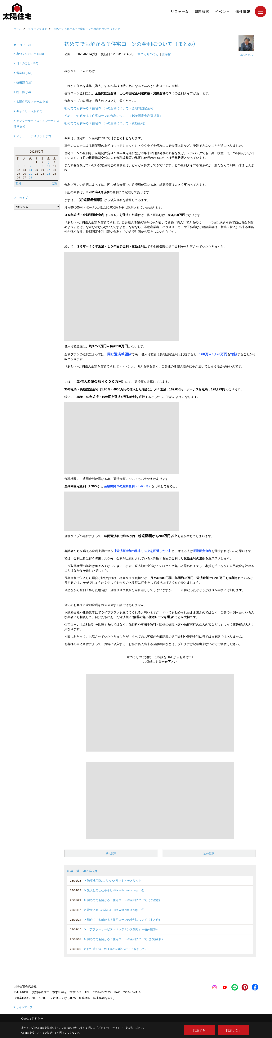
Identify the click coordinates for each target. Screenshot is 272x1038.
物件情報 (242, 11)
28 (30, 177)
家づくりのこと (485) (30, 53)
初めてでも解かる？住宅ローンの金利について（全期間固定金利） (110, 108)
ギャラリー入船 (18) (29, 111)
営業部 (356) (24, 72)
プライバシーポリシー (110, 1027)
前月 (18, 183)
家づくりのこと (148, 54)
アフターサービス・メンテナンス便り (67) (37, 123)
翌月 (55, 183)
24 (48, 173)
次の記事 (208, 853)
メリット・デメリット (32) (33, 136)
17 (48, 169)
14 (30, 169)
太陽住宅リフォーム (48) (32, 101)
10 (48, 166)
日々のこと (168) (27, 63)
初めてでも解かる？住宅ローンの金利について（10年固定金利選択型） (113, 115)
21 (30, 173)
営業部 (166, 54)
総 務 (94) (23, 92)
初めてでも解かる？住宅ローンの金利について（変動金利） (105, 123)
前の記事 (111, 853)
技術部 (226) (24, 82)
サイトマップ (24, 1007)
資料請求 (201, 11)
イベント (222, 11)
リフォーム (180, 11)
